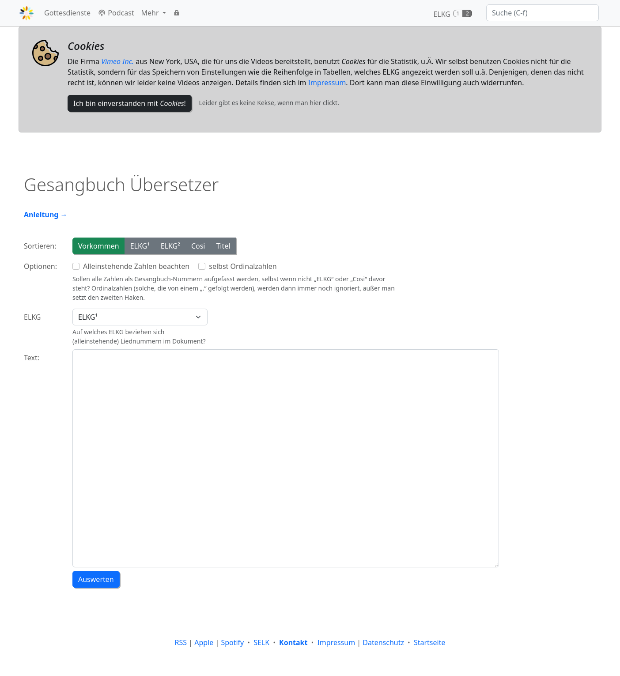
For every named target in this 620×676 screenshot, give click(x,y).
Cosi (198, 246)
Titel (223, 246)
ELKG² (170, 246)
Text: (31, 358)
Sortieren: (40, 246)
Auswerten (96, 579)
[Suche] (542, 12)
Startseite (430, 642)
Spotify (232, 642)
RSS (181, 642)
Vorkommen (98, 246)
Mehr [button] (151, 13)
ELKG (32, 317)
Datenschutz (383, 642)
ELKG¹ (140, 246)
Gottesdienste (67, 13)
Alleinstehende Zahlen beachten (136, 266)
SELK (261, 642)
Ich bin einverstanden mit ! (129, 103)
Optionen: (40, 266)
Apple (203, 642)
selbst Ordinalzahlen (242, 266)
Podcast (116, 13)
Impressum (327, 82)
